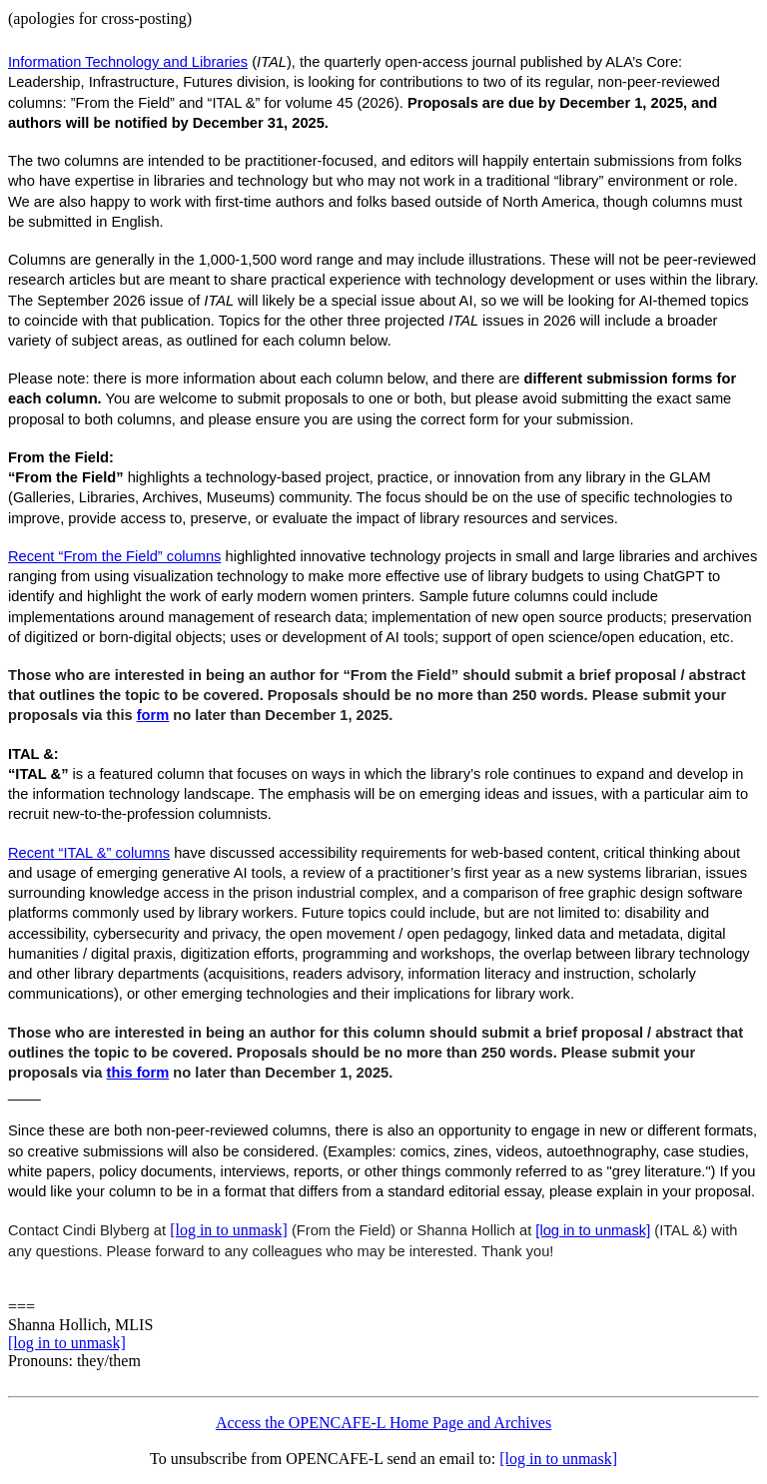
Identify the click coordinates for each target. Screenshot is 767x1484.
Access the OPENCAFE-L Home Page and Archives (383, 1422)
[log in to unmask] (229, 1229)
